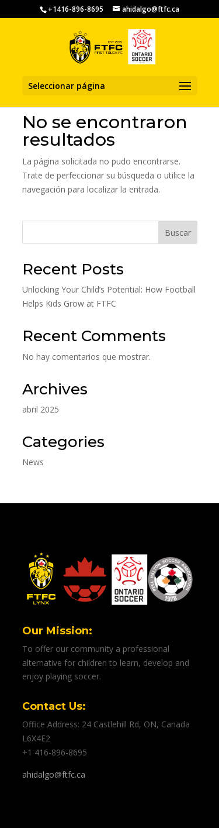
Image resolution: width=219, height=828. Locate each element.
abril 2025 (40, 409)
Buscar (178, 232)
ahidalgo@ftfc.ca (53, 774)
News (33, 462)
